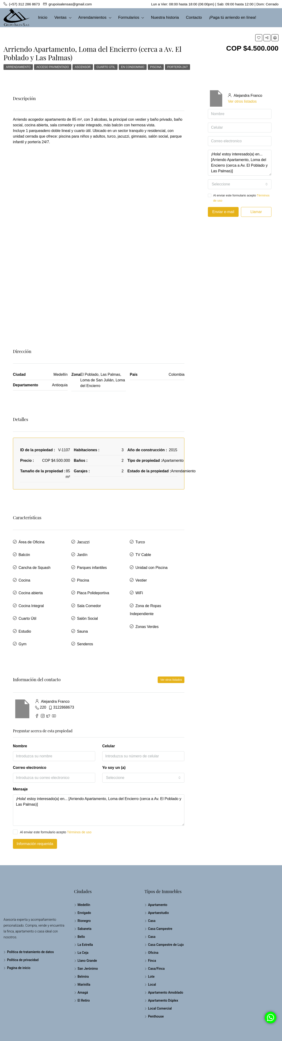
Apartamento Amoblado (165, 970)
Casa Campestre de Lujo (166, 922)
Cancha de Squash (34, 562)
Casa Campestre (160, 907)
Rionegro (84, 899)
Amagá (83, 970)
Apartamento (157, 883)
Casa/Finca (156, 946)
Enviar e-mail (223, 212)
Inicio (42, 17)
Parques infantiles (92, 562)
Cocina (24, 572)
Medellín (84, 883)
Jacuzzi (83, 541)
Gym (23, 623)
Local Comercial (160, 986)
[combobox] (143, 756)
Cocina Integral (31, 592)
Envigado (84, 891)
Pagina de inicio (18, 946)
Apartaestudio (158, 891)
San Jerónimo (88, 946)
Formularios (128, 17)
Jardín (82, 551)
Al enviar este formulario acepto (52, 810)
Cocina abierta (31, 582)
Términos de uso (79, 810)
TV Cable (143, 551)
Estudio (25, 613)
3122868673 (63, 685)
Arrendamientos (92, 17)
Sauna (82, 613)
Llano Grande (87, 938)
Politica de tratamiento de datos (30, 930)
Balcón (24, 551)
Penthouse (156, 994)
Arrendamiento (18, 67)
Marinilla (84, 962)
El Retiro (84, 978)
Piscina (155, 67)
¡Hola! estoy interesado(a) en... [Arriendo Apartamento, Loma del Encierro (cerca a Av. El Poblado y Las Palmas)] (98, 788)
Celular (108, 724)
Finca (152, 938)
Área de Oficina (31, 541)
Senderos (85, 623)
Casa (151, 899)
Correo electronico (29, 746)
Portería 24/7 (177, 67)
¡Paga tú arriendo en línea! (232, 17)
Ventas (60, 17)
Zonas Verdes (147, 608)
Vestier (141, 572)
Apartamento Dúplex (163, 978)
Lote (151, 954)
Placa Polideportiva (93, 582)
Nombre (20, 724)
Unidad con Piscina (151, 562)
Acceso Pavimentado (52, 67)
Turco (140, 541)
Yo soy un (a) (114, 746)
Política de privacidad (22, 938)
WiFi (139, 582)
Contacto (194, 17)
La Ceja (83, 930)
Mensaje (20, 767)
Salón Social (87, 603)
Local (152, 962)
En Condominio (132, 67)
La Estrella (85, 922)
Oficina (153, 930)
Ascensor (83, 67)
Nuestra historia (165, 17)
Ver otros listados (171, 657)
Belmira (83, 954)
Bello (81, 915)
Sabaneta (84, 907)
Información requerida (35, 822)
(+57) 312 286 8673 (24, 36)
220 (43, 685)
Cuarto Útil (105, 67)
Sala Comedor (89, 592)
